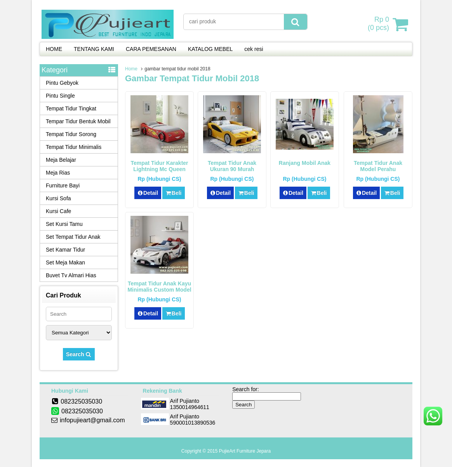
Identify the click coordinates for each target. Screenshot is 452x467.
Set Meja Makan (65, 262)
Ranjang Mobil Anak (304, 163)
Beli (173, 193)
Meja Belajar (61, 160)
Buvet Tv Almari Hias (71, 275)
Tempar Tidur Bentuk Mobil (78, 121)
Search (79, 354)
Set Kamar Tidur (65, 250)
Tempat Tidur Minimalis (73, 147)
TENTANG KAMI (94, 49)
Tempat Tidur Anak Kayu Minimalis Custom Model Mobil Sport (159, 289)
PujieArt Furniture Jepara (245, 451)
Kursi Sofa (58, 198)
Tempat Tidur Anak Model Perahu (378, 166)
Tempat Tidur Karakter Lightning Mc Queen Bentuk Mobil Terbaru (159, 169)
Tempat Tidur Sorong (71, 134)
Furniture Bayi (63, 185)
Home (131, 69)
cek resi (253, 49)
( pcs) (379, 24)
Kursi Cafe (58, 211)
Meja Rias (58, 173)
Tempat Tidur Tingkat (71, 108)
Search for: (245, 389)
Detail (147, 193)
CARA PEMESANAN (151, 49)
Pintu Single (60, 96)
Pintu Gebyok (62, 83)
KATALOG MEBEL (210, 49)
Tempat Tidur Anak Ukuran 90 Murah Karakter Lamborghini (232, 169)
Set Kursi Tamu (64, 224)
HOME (54, 49)
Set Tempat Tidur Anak (73, 237)
